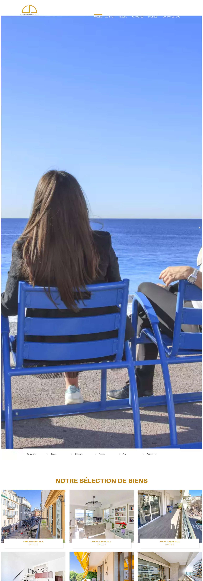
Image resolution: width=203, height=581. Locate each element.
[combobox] (38, 454)
